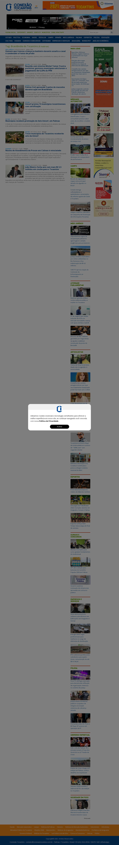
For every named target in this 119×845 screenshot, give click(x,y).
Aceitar (59, 427)
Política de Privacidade (48, 421)
